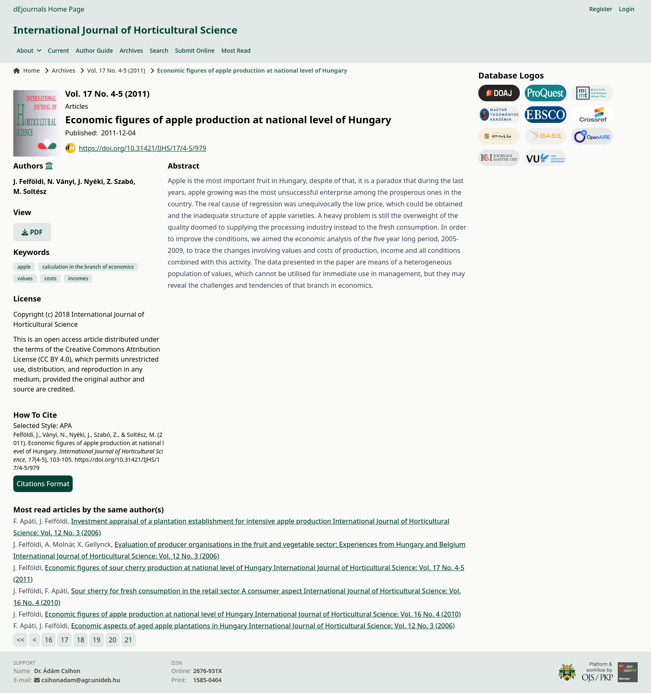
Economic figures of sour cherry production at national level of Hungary (159, 567)
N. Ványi (61, 181)
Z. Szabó (121, 181)
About (29, 50)
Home (26, 70)
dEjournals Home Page (48, 9)
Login (626, 9)
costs (50, 278)
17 (64, 639)
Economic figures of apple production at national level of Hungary (150, 614)
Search (159, 50)
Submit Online (195, 50)
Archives (131, 50)
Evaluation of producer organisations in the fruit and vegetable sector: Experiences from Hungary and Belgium (290, 544)
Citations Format (43, 483)
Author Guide (94, 50)
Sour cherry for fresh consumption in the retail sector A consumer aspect (187, 590)
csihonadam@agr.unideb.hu (81, 680)
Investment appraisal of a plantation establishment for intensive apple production (202, 521)
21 (128, 639)
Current (58, 50)
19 (96, 639)
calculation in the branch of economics (88, 266)
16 (48, 639)
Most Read (236, 50)
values (25, 278)
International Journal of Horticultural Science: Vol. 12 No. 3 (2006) (116, 556)
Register (600, 9)
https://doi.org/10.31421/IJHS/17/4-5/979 (135, 148)
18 (80, 639)
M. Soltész (29, 191)
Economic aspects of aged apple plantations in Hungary (160, 625)
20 (112, 639)
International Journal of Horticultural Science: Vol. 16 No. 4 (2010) (358, 614)
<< (20, 639)
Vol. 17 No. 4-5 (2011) (116, 70)
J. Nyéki (91, 181)
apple (24, 266)
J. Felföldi (29, 181)
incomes (78, 278)
